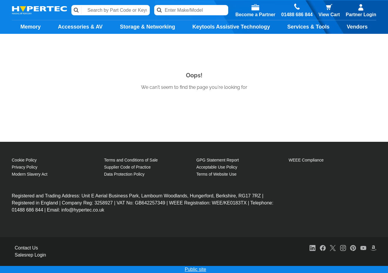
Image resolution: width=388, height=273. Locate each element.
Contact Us (26, 247)
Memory (30, 27)
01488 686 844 (297, 14)
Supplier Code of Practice (127, 167)
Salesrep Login (30, 254)
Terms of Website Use (216, 174)
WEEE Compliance (306, 160)
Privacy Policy (24, 167)
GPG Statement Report (217, 160)
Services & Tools (308, 27)
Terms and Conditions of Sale (131, 160)
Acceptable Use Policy (216, 167)
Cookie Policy (24, 160)
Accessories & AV (80, 27)
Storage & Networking (147, 27)
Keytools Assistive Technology (231, 27)
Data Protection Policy (124, 174)
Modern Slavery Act (29, 174)
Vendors (357, 27)
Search (76, 10)
